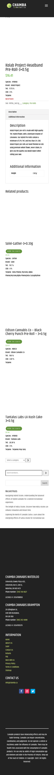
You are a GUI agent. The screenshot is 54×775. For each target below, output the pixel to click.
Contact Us (9, 650)
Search (8, 468)
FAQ (6, 656)
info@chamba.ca (11, 682)
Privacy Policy (10, 663)
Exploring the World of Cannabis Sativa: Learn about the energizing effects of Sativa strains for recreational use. (25, 516)
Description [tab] (12, 112)
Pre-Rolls (33, 103)
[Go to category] (28, 460)
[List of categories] (15, 460)
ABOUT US (8, 643)
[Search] (46, 473)
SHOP (7, 646)
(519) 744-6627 (22, 592)
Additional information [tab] (16, 117)
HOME (7, 639)
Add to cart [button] (13, 251)
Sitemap (8, 670)
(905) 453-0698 (22, 620)
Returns (8, 653)
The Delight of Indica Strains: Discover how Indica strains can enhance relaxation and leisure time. (26, 508)
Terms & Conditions (12, 667)
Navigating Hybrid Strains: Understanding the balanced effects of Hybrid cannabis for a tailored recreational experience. (24, 499)
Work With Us (10, 660)
